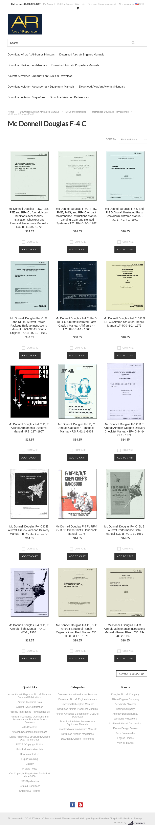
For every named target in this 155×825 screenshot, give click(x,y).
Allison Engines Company (125, 699)
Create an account (107, 4)
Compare (32, 242)
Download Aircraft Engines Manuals (81, 54)
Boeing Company (125, 709)
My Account (49, 4)
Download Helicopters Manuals (27, 65)
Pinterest (80, 804)
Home (11, 112)
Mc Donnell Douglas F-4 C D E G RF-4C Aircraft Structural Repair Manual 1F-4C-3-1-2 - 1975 (124, 322)
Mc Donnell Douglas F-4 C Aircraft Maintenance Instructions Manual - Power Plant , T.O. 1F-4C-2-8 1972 (124, 630)
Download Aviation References (69, 97)
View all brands (125, 742)
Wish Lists (80, 4)
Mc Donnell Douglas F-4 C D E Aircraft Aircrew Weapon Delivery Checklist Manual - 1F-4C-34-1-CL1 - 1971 (124, 430)
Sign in (91, 4)
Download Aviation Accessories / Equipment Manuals (41, 86)
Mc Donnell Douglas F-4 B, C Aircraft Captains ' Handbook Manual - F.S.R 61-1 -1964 (76, 428)
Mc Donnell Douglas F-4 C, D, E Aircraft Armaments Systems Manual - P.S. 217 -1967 (28, 428)
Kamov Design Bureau (125, 728)
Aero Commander (125, 733)
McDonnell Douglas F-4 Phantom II (110, 112)
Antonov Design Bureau (125, 713)
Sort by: (111, 139)
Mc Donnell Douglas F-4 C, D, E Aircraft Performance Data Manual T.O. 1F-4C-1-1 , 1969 (124, 530)
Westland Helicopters (125, 718)
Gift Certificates (64, 4)
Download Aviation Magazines (26, 97)
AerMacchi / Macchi (125, 704)
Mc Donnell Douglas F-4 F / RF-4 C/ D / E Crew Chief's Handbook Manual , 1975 (76, 530)
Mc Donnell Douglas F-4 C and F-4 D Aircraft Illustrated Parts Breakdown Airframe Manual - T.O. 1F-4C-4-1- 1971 (124, 214)
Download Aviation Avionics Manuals (102, 86)
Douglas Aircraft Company (125, 694)
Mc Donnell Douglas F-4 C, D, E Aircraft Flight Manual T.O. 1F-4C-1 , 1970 (28, 628)
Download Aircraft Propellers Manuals (75, 65)
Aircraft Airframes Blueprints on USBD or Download (40, 75)
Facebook (72, 804)
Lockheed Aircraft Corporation (125, 723)
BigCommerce (137, 823)
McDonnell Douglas (75, 112)
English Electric (125, 738)
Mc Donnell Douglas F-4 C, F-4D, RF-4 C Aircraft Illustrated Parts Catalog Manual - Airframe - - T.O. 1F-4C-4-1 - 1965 (76, 324)
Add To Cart (29, 249)
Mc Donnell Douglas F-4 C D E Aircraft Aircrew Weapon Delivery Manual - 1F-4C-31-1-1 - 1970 (28, 530)
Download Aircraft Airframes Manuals (31, 54)
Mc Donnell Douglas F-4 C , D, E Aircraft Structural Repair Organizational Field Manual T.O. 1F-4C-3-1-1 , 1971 (76, 630)
